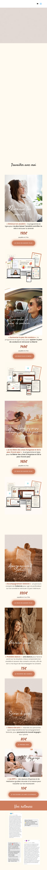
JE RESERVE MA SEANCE (23, 674)
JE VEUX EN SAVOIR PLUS (23, 243)
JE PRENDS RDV (23, 744)
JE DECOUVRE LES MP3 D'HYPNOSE (23, 794)
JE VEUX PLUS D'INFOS (23, 356)
